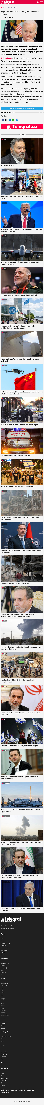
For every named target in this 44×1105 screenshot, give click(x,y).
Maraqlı (3, 1028)
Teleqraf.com (6, 58)
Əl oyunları (3, 1056)
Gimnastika (4, 1052)
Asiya (2, 1008)
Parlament (3, 945)
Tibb (2, 990)
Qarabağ (3, 952)
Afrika (2, 1003)
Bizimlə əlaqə (5, 1093)
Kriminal (3, 1026)
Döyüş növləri (4, 1054)
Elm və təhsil (4, 985)
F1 (1, 1049)
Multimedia (22, 1090)
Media (2, 992)
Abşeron (3, 1085)
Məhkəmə (3, 1023)
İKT (2, 970)
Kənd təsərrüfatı (5, 963)
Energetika (3, 965)
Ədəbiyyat (3, 1039)
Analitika (3, 955)
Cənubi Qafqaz (5, 1015)
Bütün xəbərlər (5, 1090)
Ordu (2, 938)
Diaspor (3, 941)
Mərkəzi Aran (4, 1078)
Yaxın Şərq (3, 1010)
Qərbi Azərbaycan (5, 943)
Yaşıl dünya (4, 988)
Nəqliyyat (3, 972)
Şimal (2, 1083)
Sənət (2, 1041)
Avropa (3, 1012)
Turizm (2, 975)
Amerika (3, 1005)
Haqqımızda (30, 1090)
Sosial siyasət (4, 983)
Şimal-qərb (3, 1080)
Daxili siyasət (4, 950)
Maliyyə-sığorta (5, 968)
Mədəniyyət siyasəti (6, 1036)
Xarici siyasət (4, 948)
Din (2, 995)
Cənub (2, 1073)
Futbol (2, 1059)
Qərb (2, 1076)
